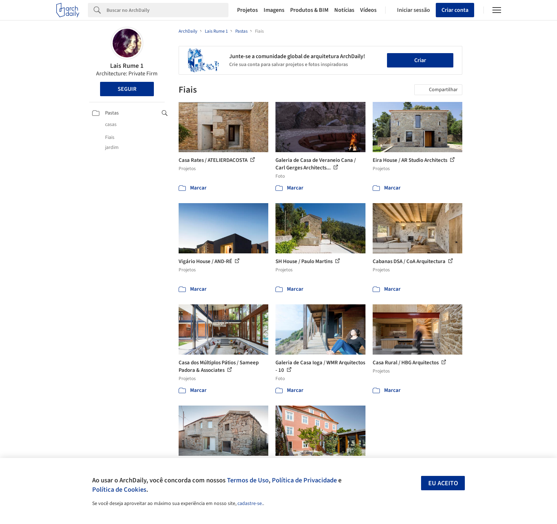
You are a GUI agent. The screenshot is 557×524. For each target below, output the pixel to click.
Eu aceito (443, 483)
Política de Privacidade (304, 480)
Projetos (247, 10)
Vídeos (368, 10)
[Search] (168, 10)
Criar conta (455, 10)
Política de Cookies (119, 489)
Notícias (344, 10)
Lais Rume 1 (126, 65)
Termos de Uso (248, 480)
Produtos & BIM (309, 10)
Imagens (274, 10)
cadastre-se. (250, 503)
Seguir (127, 89)
